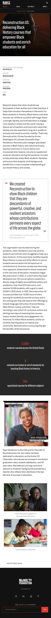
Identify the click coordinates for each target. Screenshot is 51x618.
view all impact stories (14, 563)
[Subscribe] (45, 609)
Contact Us (25, 589)
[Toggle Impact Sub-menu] (6, 7)
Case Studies (30, 11)
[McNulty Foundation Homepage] (6, 2)
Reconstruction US (8, 76)
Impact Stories (21, 11)
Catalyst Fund (6, 82)
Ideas (18, 6)
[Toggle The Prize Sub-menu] (31, 7)
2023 (4, 95)
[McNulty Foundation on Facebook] (38, 596)
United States (6, 88)
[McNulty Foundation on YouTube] (31, 596)
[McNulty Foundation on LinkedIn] (23, 596)
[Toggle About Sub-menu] (45, 7)
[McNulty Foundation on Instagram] (16, 596)
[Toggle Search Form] (47, 2)
